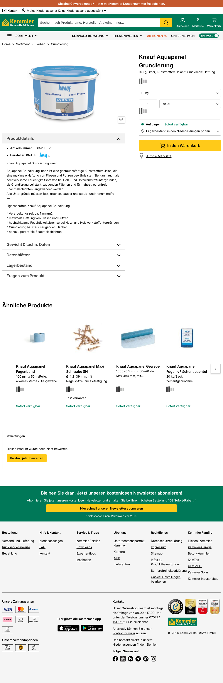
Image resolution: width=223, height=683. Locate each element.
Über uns (120, 532)
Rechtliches (159, 532)
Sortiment (20, 35)
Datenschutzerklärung (166, 541)
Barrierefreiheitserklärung (169, 570)
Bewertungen (15, 436)
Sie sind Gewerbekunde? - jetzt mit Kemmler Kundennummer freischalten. (111, 3)
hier (154, 644)
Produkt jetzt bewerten (26, 458)
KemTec (193, 559)
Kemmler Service (88, 541)
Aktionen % (157, 36)
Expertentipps (86, 553)
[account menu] (182, 22)
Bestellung (10, 532)
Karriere (119, 551)
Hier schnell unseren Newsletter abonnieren (111, 508)
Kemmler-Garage (199, 547)
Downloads (84, 547)
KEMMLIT (195, 566)
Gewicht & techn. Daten (28, 244)
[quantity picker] (148, 104)
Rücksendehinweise (16, 547)
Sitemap (156, 553)
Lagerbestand (19, 265)
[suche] (105, 22)
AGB (117, 558)
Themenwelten (125, 36)
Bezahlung (9, 553)
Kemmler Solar (198, 572)
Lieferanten (122, 564)
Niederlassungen (51, 541)
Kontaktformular (124, 633)
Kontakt (44, 553)
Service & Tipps (87, 532)
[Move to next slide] (216, 369)
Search (166, 22)
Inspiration (83, 559)
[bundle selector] (190, 104)
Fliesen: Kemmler (200, 541)
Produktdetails (20, 138)
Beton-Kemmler (199, 553)
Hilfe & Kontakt (50, 532)
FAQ (42, 547)
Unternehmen (183, 36)
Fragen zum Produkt (25, 275)
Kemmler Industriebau (203, 578)
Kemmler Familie (200, 532)
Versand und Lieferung (18, 541)
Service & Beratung (88, 36)
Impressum (158, 547)
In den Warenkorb (180, 145)
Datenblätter (18, 255)
